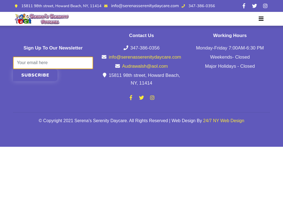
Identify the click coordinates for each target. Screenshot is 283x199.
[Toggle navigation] (261, 19)
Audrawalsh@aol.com (145, 66)
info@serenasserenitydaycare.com (145, 6)
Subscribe (35, 75)
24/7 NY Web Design (223, 120)
